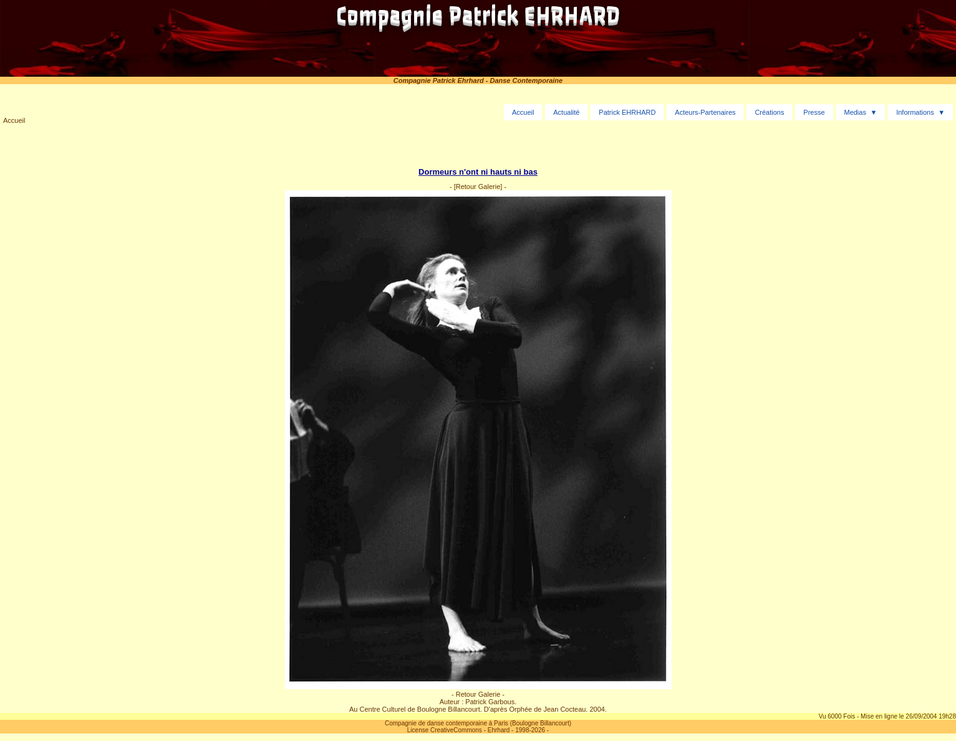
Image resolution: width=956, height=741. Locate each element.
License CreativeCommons (444, 730)
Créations (769, 112)
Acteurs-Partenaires (705, 112)
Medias (855, 112)
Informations (915, 112)
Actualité (566, 112)
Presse (813, 112)
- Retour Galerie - (478, 694)
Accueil (14, 120)
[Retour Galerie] (478, 186)
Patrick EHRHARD (627, 112)
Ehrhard (499, 730)
